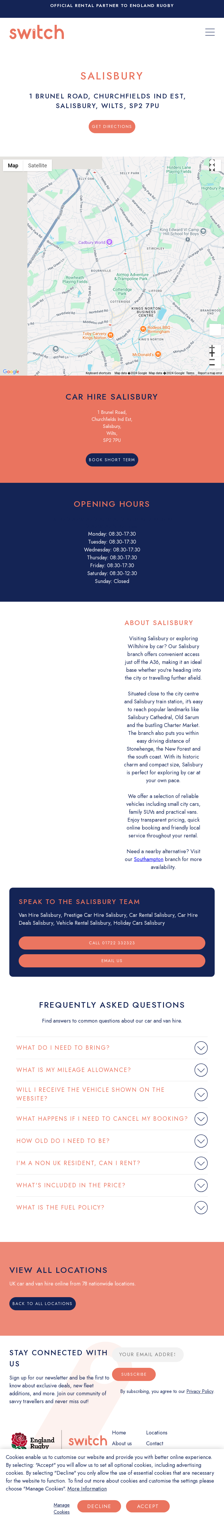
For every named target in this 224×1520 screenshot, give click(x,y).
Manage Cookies (62, 1508)
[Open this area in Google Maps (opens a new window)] (11, 372)
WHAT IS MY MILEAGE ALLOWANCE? (73, 1070)
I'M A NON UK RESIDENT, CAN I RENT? (78, 1163)
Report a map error (210, 373)
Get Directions (112, 126)
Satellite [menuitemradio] (37, 165)
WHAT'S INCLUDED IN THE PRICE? (71, 1185)
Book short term (112, 460)
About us (122, 1443)
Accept (148, 1506)
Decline (99, 1506)
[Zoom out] (215, 363)
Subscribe (134, 1374)
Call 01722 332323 (112, 943)
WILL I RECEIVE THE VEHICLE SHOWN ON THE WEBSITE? (90, 1094)
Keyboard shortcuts (98, 373)
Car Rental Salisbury (151, 915)
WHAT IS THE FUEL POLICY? (60, 1207)
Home (119, 1432)
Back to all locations (43, 1303)
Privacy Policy (199, 1391)
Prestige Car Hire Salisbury (95, 915)
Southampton (148, 859)
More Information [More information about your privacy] (87, 1489)
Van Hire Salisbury (40, 915)
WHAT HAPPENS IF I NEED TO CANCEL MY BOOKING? (102, 1119)
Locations (156, 1432)
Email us (112, 961)
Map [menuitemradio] (13, 165)
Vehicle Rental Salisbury (83, 923)
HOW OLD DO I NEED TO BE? (63, 1141)
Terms (190, 373)
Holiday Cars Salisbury (139, 923)
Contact (154, 1443)
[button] (112, 263)
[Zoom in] (215, 351)
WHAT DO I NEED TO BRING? (63, 1048)
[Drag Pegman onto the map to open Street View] (215, 330)
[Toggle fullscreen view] (215, 165)
